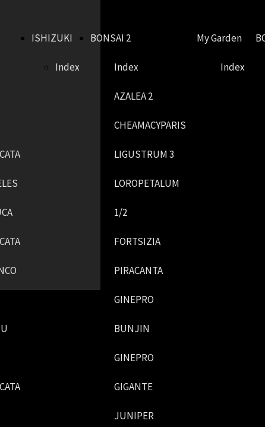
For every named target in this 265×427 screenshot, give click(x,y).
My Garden (219, 37)
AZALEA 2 (133, 96)
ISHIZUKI (51, 37)
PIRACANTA (138, 270)
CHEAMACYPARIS (150, 125)
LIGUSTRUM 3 (144, 154)
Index (67, 67)
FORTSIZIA (137, 241)
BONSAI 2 (110, 37)
